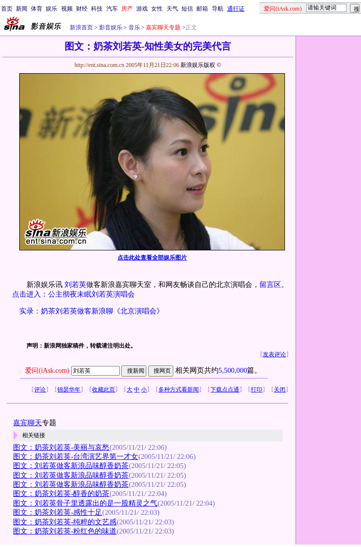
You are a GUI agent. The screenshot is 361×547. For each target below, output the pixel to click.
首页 (7, 8)
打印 (256, 389)
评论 (40, 389)
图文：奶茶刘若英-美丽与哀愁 (61, 447)
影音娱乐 (110, 27)
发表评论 (274, 354)
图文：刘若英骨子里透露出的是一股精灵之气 (85, 503)
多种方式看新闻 (178, 389)
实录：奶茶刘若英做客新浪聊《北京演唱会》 (91, 311)
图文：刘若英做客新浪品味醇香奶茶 (71, 465)
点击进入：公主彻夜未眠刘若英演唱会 (73, 294)
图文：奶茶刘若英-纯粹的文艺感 (64, 522)
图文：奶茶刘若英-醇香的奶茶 (61, 493)
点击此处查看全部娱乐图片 (152, 257)
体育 (36, 8)
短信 (187, 8)
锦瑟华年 (68, 389)
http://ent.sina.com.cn (100, 65)
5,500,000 (233, 370)
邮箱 (202, 8)
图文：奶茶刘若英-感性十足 (57, 512)
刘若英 (75, 284)
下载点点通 (224, 389)
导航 (217, 8)
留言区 (270, 284)
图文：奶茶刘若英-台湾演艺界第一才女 (75, 456)
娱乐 (51, 8)
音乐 (133, 27)
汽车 (112, 8)
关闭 (279, 389)
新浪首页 (81, 27)
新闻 (21, 8)
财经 (82, 8)
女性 (157, 8)
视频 (67, 8)
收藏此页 (103, 389)
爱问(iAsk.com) (47, 370)
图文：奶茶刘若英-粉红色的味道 (64, 531)
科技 (97, 8)
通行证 (236, 8)
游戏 (142, 8)
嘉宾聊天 (27, 423)
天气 (172, 8)
